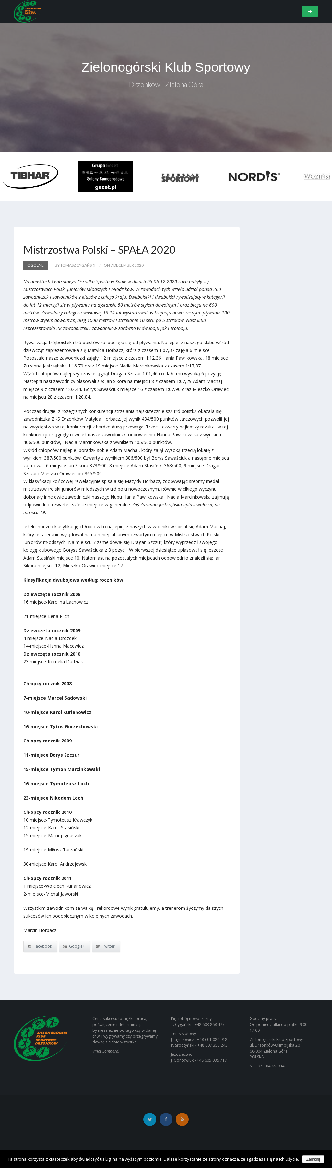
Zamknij (313, 1159)
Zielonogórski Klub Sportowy (166, 67)
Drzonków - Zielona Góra (166, 84)
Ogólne (35, 265)
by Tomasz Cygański (75, 265)
